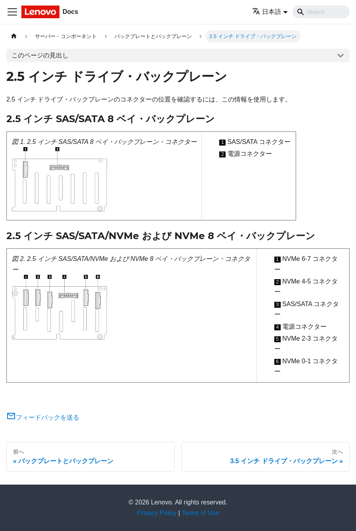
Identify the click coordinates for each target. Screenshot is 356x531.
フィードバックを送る (42, 417)
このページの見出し (40, 55)
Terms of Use (200, 513)
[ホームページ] (13, 36)
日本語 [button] (266, 11)
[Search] (321, 12)
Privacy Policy (157, 513)
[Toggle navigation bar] (12, 12)
